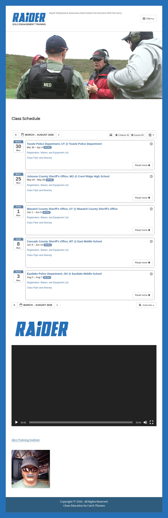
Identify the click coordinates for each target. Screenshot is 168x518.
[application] (84, 385)
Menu (150, 18)
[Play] (16, 422)
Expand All (137, 135)
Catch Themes (96, 505)
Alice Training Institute (26, 440)
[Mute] (145, 422)
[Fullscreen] (151, 422)
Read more (143, 165)
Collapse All (123, 135)
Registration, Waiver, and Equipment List (47, 152)
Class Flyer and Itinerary (39, 157)
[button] (146, 305)
